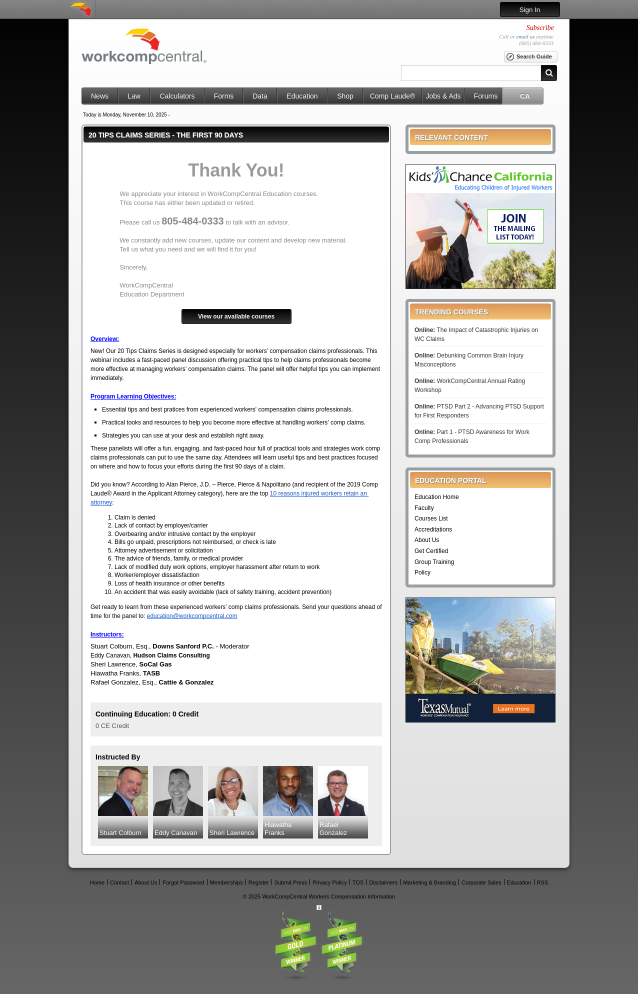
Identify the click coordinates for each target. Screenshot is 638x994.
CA (525, 96)
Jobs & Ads (443, 96)
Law (134, 96)
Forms (224, 96)
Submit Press (290, 882)
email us (525, 37)
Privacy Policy (329, 882)
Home (97, 882)
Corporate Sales (482, 882)
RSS (542, 882)
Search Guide (529, 57)
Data (260, 96)
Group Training (434, 562)
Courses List (431, 518)
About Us (426, 540)
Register (258, 882)
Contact (119, 882)
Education (302, 96)
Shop (345, 96)
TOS (358, 882)
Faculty (424, 508)
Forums (486, 96)
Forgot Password (183, 882)
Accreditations (433, 529)
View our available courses (236, 316)
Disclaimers (383, 882)
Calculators (177, 96)
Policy (422, 572)
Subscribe (540, 28)
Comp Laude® (392, 96)
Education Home (436, 497)
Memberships (226, 882)
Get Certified (431, 551)
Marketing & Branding (429, 882)
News (99, 96)
